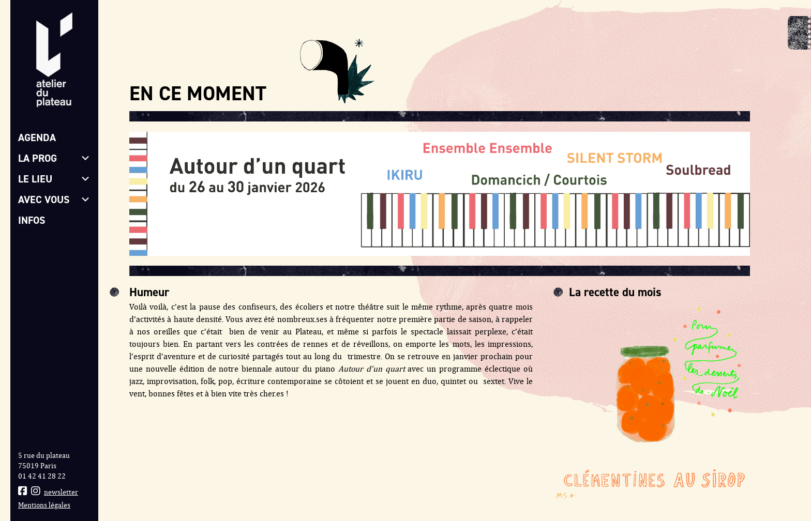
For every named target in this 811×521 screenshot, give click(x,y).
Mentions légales (44, 505)
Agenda (37, 137)
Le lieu (54, 178)
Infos (32, 220)
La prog (54, 158)
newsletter (61, 492)
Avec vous (54, 199)
